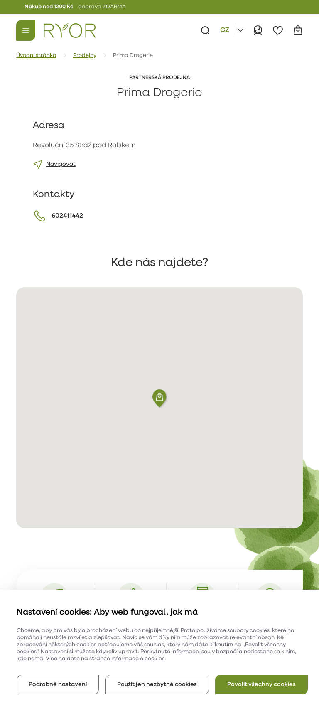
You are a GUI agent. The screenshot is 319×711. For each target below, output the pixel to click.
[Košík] (298, 30)
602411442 (67, 216)
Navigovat (61, 164)
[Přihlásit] (258, 30)
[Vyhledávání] (205, 30)
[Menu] (25, 30)
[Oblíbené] (278, 30)
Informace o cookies (137, 659)
